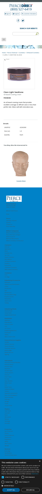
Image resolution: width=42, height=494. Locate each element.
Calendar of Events (11, 220)
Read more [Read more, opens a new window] (35, 474)
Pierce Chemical (12, 53)
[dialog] (21, 476)
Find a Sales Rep (10, 226)
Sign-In (7, 14)
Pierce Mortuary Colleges (13, 234)
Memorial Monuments (12, 238)
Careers (8, 222)
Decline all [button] (30, 490)
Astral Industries (10, 236)
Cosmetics (22, 53)
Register (16, 14)
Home (4, 53)
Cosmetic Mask (21, 181)
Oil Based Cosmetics (32, 53)
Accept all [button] (11, 490)
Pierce (8, 218)
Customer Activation (29, 14)
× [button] (39, 461)
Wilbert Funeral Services (13, 233)
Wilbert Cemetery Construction (15, 240)
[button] (21, 485)
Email (7, 214)
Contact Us (9, 224)
